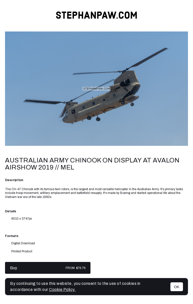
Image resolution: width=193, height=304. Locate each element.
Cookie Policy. (62, 289)
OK (176, 287)
